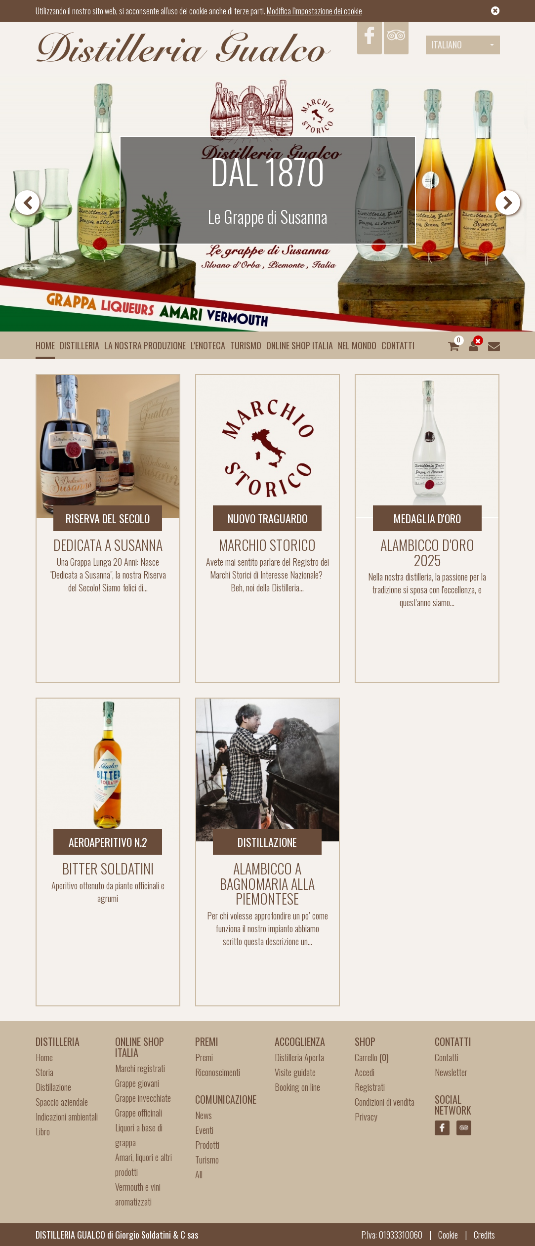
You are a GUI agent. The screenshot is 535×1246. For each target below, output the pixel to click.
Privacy (366, 1116)
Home (45, 345)
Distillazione (53, 1086)
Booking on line (297, 1086)
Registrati (370, 1086)
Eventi (204, 1129)
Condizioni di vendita (384, 1101)
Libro (43, 1131)
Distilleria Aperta (299, 1057)
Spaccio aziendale (62, 1101)
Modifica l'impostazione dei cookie (314, 11)
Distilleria (79, 345)
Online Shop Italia (299, 345)
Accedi (364, 1072)
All (199, 1174)
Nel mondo (357, 345)
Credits (484, 1234)
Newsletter (451, 1072)
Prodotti (207, 1144)
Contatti (397, 345)
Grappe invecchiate (143, 1097)
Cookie (448, 1234)
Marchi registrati (140, 1068)
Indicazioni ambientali (67, 1116)
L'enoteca (208, 345)
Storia (44, 1072)
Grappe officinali (138, 1112)
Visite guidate (295, 1072)
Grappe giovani (137, 1083)
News (203, 1115)
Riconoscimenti (217, 1072)
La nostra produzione (145, 345)
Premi (204, 1057)
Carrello (372, 1057)
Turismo (245, 345)
